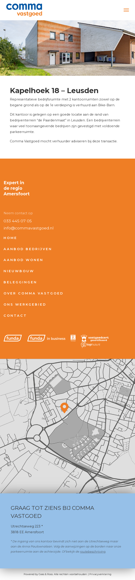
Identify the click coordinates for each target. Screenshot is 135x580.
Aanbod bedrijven (28, 249)
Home (10, 238)
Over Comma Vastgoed (33, 293)
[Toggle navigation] (126, 10)
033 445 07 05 (18, 221)
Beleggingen (20, 282)
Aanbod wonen (23, 260)
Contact (15, 316)
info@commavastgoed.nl (29, 228)
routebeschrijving (92, 551)
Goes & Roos (46, 574)
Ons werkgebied (25, 304)
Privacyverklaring (100, 574)
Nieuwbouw (19, 271)
